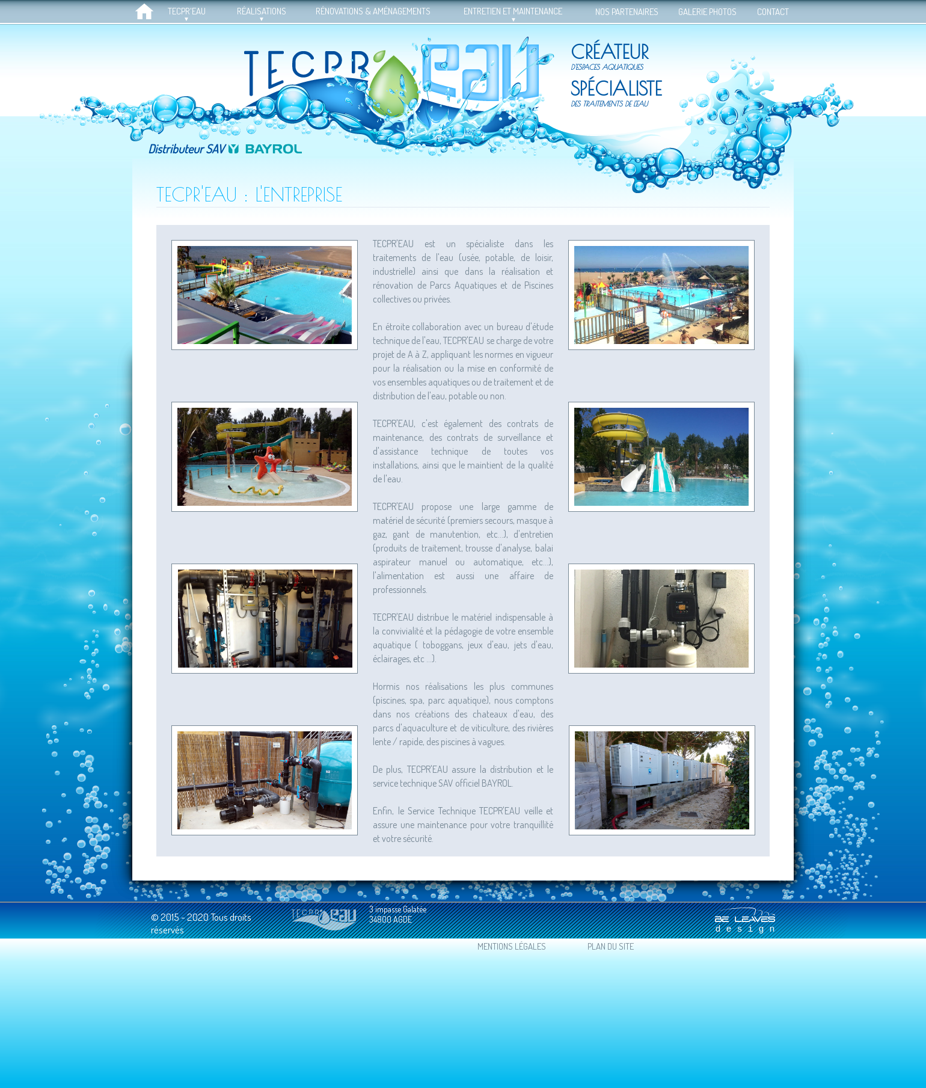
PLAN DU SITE (610, 946)
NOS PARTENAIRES (626, 11)
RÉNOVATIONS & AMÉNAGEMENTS (373, 11)
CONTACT (773, 11)
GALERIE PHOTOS (707, 11)
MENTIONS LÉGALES (511, 946)
